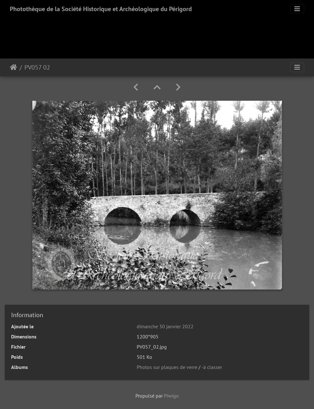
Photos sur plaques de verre (167, 367)
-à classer (211, 367)
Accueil (13, 67)
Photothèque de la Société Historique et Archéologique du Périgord (101, 9)
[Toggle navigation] (297, 9)
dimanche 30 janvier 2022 (165, 326)
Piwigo (171, 395)
